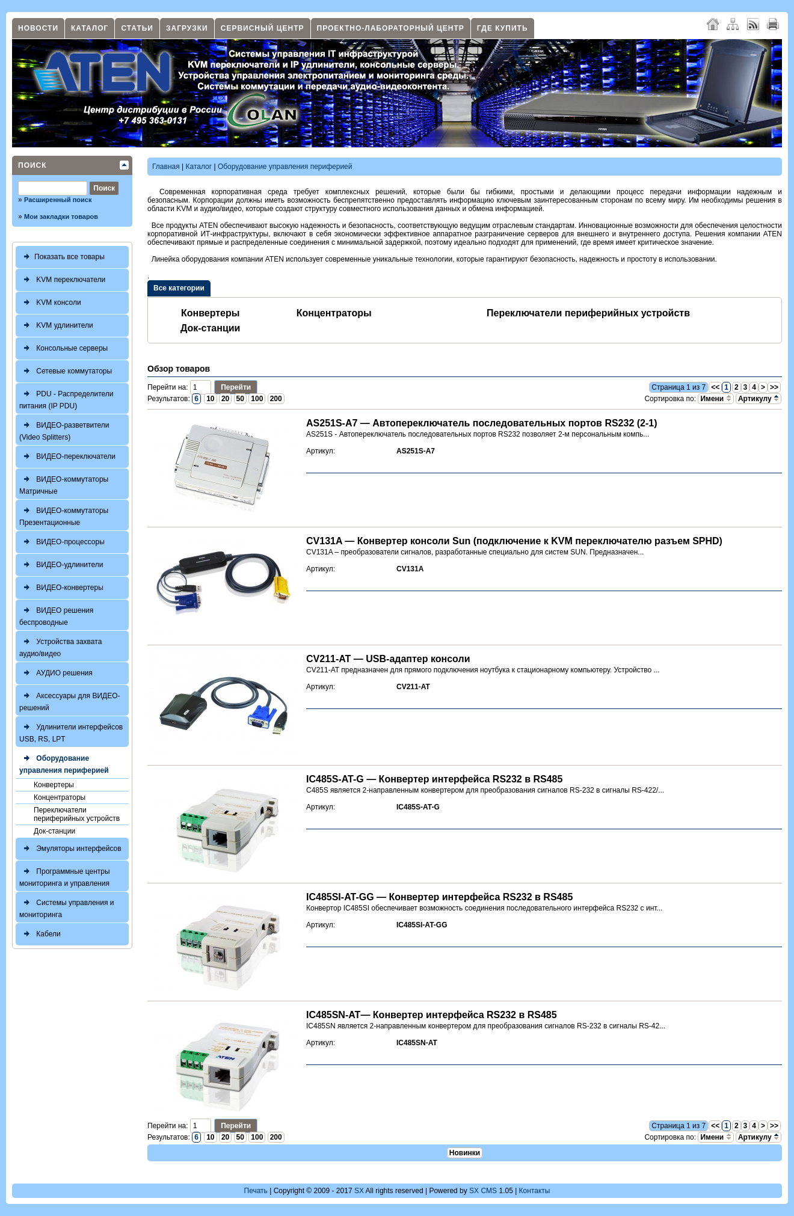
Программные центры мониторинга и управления (64, 876)
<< (715, 387)
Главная (166, 166)
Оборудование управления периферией (64, 763)
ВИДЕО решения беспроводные (56, 615)
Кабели (40, 934)
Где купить (502, 28)
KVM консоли (50, 302)
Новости (38, 28)
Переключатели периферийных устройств (77, 814)
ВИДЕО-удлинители (61, 565)
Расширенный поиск (57, 199)
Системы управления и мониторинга (66, 907)
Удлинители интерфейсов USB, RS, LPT (71, 731)
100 (257, 399)
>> (774, 387)
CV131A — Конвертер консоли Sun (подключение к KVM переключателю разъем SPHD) (514, 541)
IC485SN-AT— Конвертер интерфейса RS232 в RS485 (431, 1015)
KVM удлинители (56, 325)
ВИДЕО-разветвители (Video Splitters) (64, 429)
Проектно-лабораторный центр (390, 28)
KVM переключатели (62, 279)
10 (210, 399)
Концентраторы (59, 797)
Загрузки (187, 28)
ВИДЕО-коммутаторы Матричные (63, 484)
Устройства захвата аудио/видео (60, 646)
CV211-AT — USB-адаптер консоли (388, 659)
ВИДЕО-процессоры (62, 542)
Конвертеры (54, 785)
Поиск (32, 165)
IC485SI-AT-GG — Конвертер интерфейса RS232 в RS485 (439, 897)
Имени (715, 399)
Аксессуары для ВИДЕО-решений (69, 700)
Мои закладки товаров (61, 216)
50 (240, 399)
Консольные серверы (63, 348)
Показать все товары (62, 257)
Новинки (464, 1153)
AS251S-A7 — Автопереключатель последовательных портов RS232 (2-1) (481, 423)
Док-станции (54, 831)
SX (359, 1191)
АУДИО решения (56, 673)
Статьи (137, 28)
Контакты (534, 1191)
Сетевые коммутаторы (65, 371)
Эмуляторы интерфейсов (70, 848)
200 (276, 399)
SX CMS (483, 1191)
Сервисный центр (262, 28)
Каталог (89, 28)
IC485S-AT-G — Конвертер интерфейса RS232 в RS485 (434, 779)
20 (225, 399)
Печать (256, 1191)
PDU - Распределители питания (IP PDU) (66, 398)
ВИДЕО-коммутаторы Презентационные (63, 515)
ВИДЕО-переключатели (67, 456)
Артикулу (758, 399)
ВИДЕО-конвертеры (61, 587)
